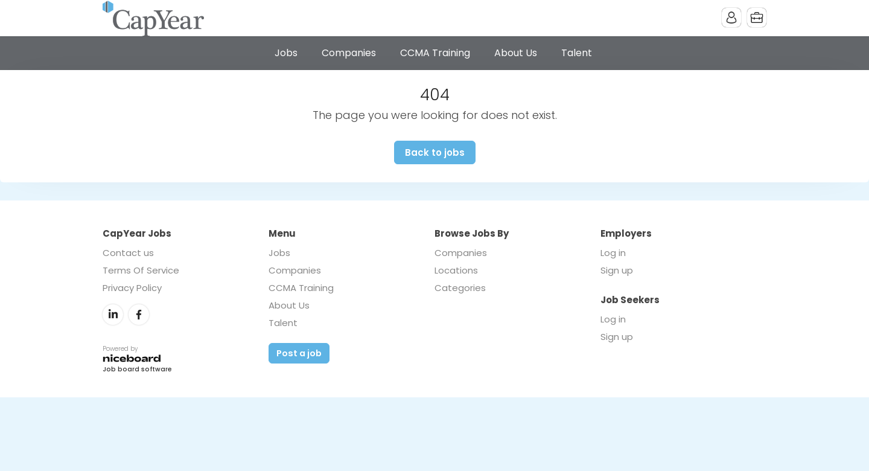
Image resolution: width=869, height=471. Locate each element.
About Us (515, 53)
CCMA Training (435, 53)
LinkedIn (113, 314)
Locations (456, 270)
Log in (613, 252)
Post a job (299, 353)
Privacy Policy (132, 287)
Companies (349, 53)
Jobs (286, 53)
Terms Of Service (141, 270)
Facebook (139, 314)
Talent (576, 53)
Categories (460, 287)
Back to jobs (435, 152)
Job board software (137, 370)
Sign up (616, 270)
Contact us (128, 252)
